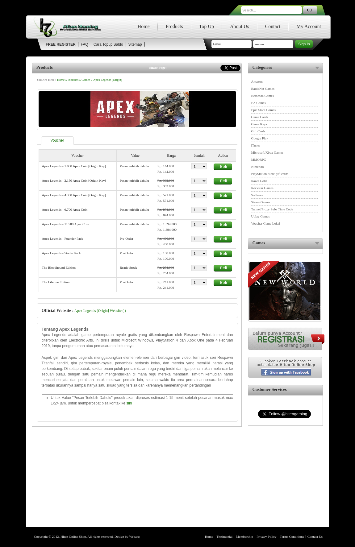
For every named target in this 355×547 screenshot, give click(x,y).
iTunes (256, 145)
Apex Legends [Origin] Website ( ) (100, 311)
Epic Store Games (263, 110)
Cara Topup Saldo (108, 44)
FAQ (84, 44)
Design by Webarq (127, 536)
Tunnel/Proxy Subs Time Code (272, 209)
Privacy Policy (266, 536)
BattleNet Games (262, 88)
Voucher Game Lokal (265, 223)
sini (129, 403)
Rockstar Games (262, 188)
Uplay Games (260, 216)
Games (85, 79)
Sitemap (135, 44)
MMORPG (258, 159)
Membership (244, 536)
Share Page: (158, 67)
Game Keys (259, 124)
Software (257, 195)
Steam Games (260, 202)
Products (174, 26)
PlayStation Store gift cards (270, 174)
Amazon (257, 81)
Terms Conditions (292, 536)
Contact (273, 26)
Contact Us (315, 536)
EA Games (258, 103)
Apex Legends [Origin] (107, 79)
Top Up (206, 26)
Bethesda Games (262, 95)
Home (144, 26)
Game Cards (259, 117)
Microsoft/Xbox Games (267, 152)
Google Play (259, 138)
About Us (239, 26)
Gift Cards (258, 131)
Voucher (57, 140)
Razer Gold (259, 181)
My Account (308, 26)
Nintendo (257, 166)
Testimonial (225, 536)
